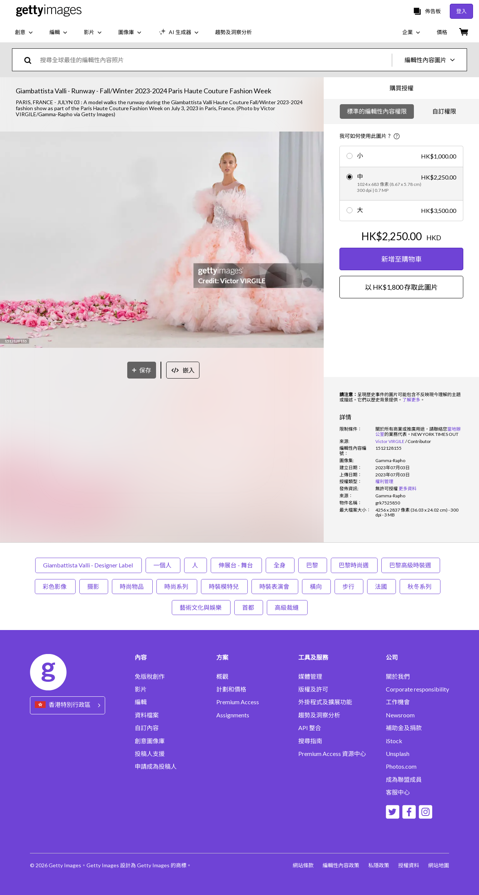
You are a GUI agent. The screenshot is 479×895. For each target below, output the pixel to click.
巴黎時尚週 (354, 565)
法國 (381, 586)
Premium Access (237, 702)
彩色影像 (55, 586)
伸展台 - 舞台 (236, 565)
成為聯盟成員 (404, 779)
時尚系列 (176, 586)
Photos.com (401, 766)
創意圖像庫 (150, 741)
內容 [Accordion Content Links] (141, 657)
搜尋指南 (310, 741)
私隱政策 (378, 865)
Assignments (232, 715)
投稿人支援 (150, 753)
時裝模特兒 (224, 586)
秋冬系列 (420, 586)
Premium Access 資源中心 (332, 753)
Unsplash (397, 753)
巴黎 (312, 565)
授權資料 (408, 865)
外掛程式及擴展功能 (325, 702)
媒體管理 (310, 676)
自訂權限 (444, 111)
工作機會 (398, 702)
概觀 (222, 676)
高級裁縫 (287, 607)
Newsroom (400, 715)
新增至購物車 (401, 259)
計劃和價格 (231, 689)
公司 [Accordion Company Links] (392, 657)
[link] (386, 488)
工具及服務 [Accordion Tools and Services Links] (313, 657)
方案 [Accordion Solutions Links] (222, 657)
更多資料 (408, 488)
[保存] (141, 370)
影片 (141, 689)
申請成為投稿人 (156, 766)
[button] (162, 240)
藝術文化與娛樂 (201, 607)
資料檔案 (147, 715)
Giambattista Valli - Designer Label (88, 565)
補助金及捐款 (404, 727)
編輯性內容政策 (341, 865)
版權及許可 (313, 689)
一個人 (163, 565)
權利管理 (384, 481)
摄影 (93, 586)
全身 (280, 565)
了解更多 (411, 400)
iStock (394, 741)
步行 (349, 586)
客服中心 (398, 792)
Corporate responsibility (417, 689)
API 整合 (309, 727)
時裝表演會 (274, 586)
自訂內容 (147, 727)
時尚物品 (132, 586)
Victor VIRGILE (390, 441)
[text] (214, 60)
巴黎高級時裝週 (410, 565)
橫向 (316, 586)
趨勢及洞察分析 (319, 715)
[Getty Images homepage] (49, 11)
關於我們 (398, 676)
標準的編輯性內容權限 (377, 111)
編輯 (141, 702)
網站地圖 (438, 865)
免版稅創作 (150, 676)
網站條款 (303, 865)
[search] (30, 60)
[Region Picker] (67, 705)
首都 (248, 607)
